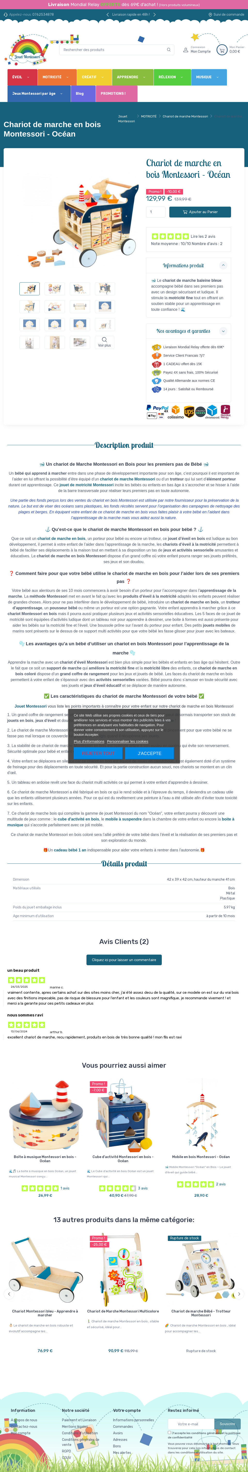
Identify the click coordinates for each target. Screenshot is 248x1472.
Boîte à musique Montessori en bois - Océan (45, 1159)
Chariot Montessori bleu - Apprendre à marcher (45, 1313)
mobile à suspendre (123, 819)
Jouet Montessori (126, 119)
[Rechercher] (168, 49)
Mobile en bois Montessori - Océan (201, 1157)
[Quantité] (155, 212)
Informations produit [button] (195, 265)
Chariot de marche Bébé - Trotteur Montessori (201, 1313)
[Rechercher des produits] (116, 49)
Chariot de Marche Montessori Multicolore (123, 1311)
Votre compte (127, 1410)
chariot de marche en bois (61, 539)
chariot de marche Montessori (127, 479)
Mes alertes (122, 1453)
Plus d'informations (89, 741)
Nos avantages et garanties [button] (191, 331)
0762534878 (43, 15)
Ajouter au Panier (200, 212)
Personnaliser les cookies (127, 741)
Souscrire (227, 1424)
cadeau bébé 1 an (70, 850)
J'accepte (149, 753)
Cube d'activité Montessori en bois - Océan (123, 1159)
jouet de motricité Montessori (87, 485)
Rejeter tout (98, 753)
